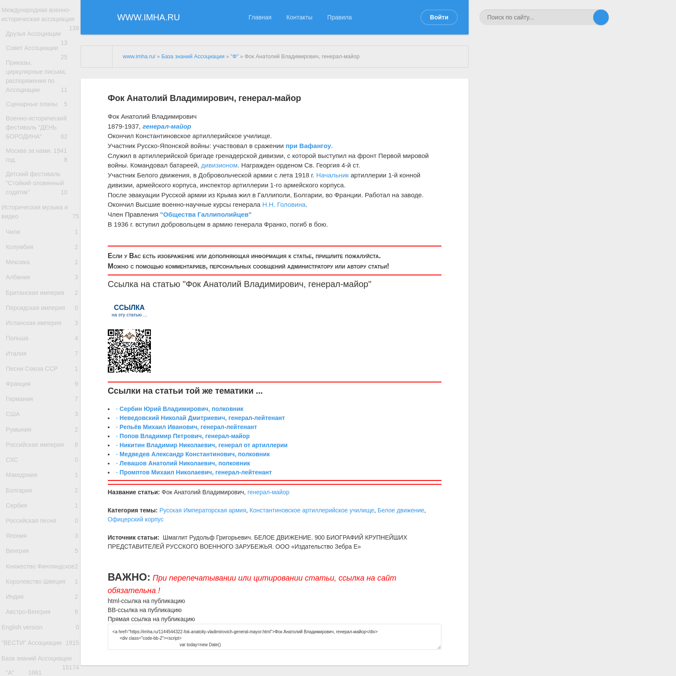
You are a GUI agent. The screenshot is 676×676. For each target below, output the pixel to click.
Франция (42, 449)
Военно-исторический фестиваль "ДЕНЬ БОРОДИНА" (42, 149)
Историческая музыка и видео (40, 244)
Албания (42, 321)
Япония (42, 630)
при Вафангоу (308, 145)
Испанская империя (42, 376)
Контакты (299, 17)
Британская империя (42, 339)
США (42, 485)
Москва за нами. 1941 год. (42, 180)
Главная (260, 17)
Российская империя (42, 521)
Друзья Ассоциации (42, 48)
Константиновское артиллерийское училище (312, 510)
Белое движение (401, 510)
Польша (42, 394)
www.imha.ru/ (139, 57)
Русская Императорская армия (203, 510)
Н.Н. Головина (283, 204)
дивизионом (219, 165)
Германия (42, 467)
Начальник (332, 175)
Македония (42, 558)
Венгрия (42, 649)
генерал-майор (338, 284)
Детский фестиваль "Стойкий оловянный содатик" (42, 212)
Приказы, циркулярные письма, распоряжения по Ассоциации (42, 94)
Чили (42, 267)
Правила (339, 17)
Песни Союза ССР (42, 430)
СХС (42, 540)
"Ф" (235, 57)
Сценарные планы (42, 121)
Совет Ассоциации (42, 66)
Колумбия (42, 285)
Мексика (42, 303)
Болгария (42, 576)
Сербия (42, 594)
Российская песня (42, 612)
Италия (42, 412)
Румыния (42, 503)
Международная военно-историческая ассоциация (40, 21)
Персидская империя (42, 358)
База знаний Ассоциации (192, 57)
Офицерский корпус (136, 519)
